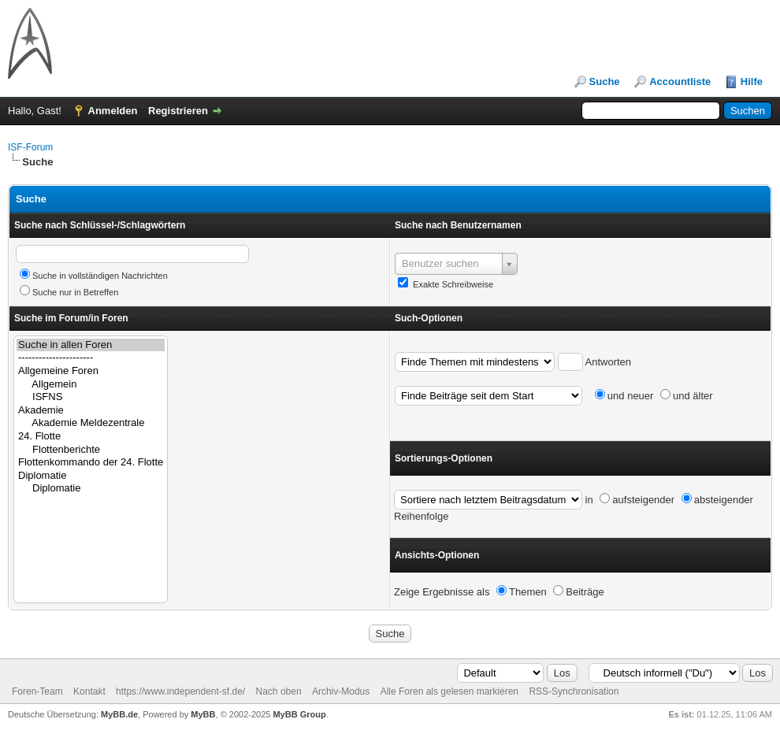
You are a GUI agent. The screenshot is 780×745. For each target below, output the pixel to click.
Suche (604, 81)
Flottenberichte (91, 450)
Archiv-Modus (341, 691)
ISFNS (91, 397)
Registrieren (178, 111)
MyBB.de (119, 714)
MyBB (203, 714)
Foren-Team (37, 691)
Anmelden (113, 111)
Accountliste (680, 81)
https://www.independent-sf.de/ (180, 691)
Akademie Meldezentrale (91, 423)
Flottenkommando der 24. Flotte (91, 462)
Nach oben (279, 691)
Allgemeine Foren (91, 371)
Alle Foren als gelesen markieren (449, 691)
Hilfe (752, 81)
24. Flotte (91, 436)
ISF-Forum (30, 147)
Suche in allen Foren (91, 345)
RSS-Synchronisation (573, 691)
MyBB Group (299, 714)
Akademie (91, 410)
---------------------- (91, 358)
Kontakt (89, 691)
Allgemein (91, 384)
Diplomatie (91, 476)
